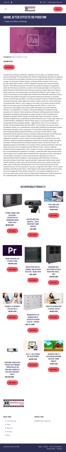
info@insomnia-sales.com (55, 2)
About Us (10, 428)
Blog (8, 435)
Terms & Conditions (55, 447)
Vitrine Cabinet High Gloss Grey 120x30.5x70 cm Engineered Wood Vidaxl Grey (12, 217)
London (44, 2)
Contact (45, 447)
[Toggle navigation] (5, 9)
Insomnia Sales (11, 421)
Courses (24, 57)
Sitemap (59, 449)
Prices (58, 9)
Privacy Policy (51, 449)
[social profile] (11, 2)
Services (9, 432)
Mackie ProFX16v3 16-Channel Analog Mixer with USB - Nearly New (33, 269)
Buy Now (9, 67)
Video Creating (16, 57)
